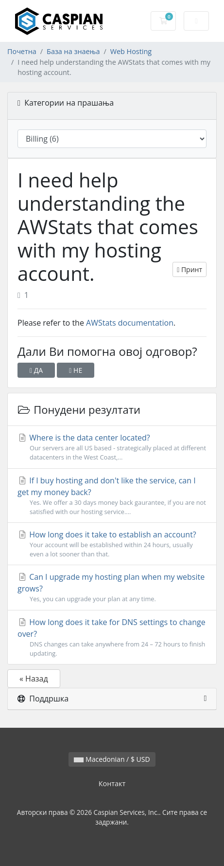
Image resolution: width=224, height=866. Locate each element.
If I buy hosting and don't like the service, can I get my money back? (112, 495)
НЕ (75, 370)
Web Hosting (131, 51)
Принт (189, 269)
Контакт (112, 783)
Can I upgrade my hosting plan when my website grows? (112, 587)
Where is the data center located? (112, 447)
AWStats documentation (129, 322)
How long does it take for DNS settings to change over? (112, 637)
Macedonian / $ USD (112, 759)
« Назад (33, 678)
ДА (36, 370)
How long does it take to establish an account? (112, 544)
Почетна (21, 51)
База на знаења (73, 51)
